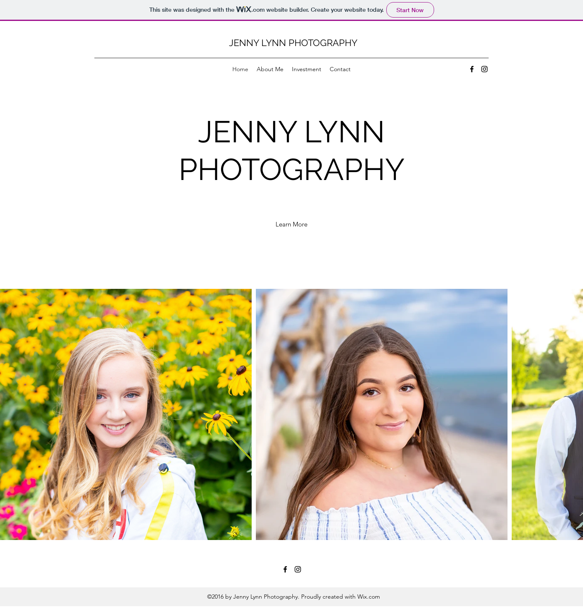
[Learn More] (291, 224)
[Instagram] (484, 69)
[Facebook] (472, 69)
